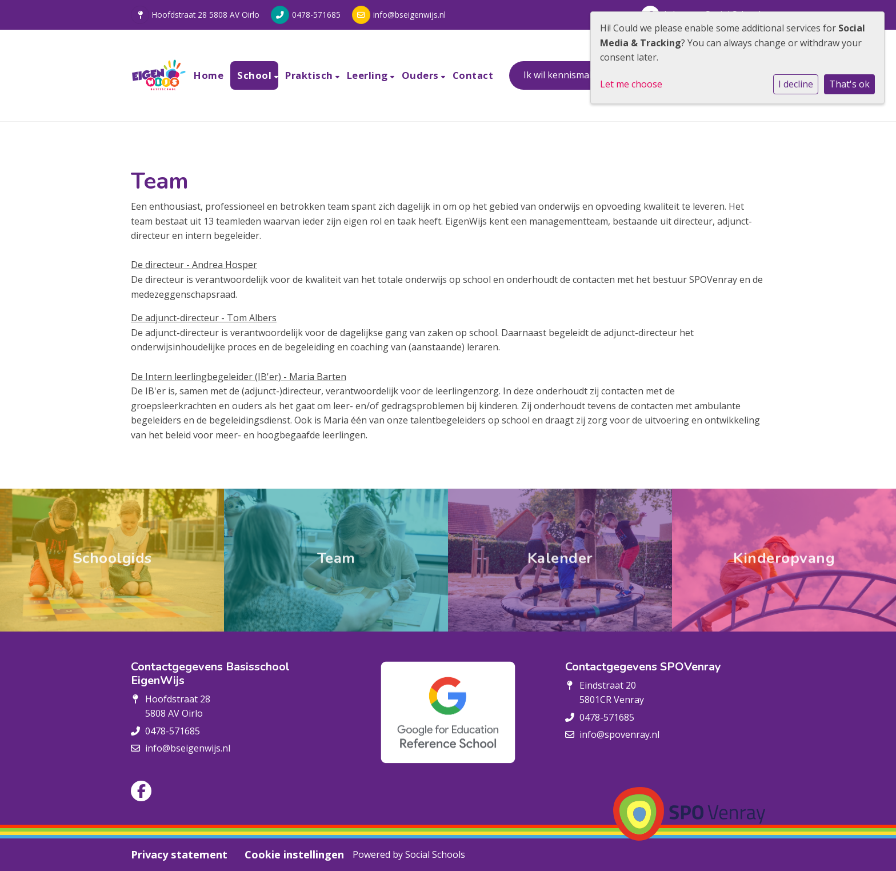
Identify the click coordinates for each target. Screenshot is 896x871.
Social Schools (435, 854)
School (255, 75)
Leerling (369, 75)
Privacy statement (179, 854)
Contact (473, 75)
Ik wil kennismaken (564, 75)
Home (208, 75)
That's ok (849, 84)
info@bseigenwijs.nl (409, 14)
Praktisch (310, 75)
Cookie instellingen (294, 854)
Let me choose (631, 84)
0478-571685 (316, 14)
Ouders (422, 75)
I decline (795, 84)
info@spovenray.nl (619, 734)
